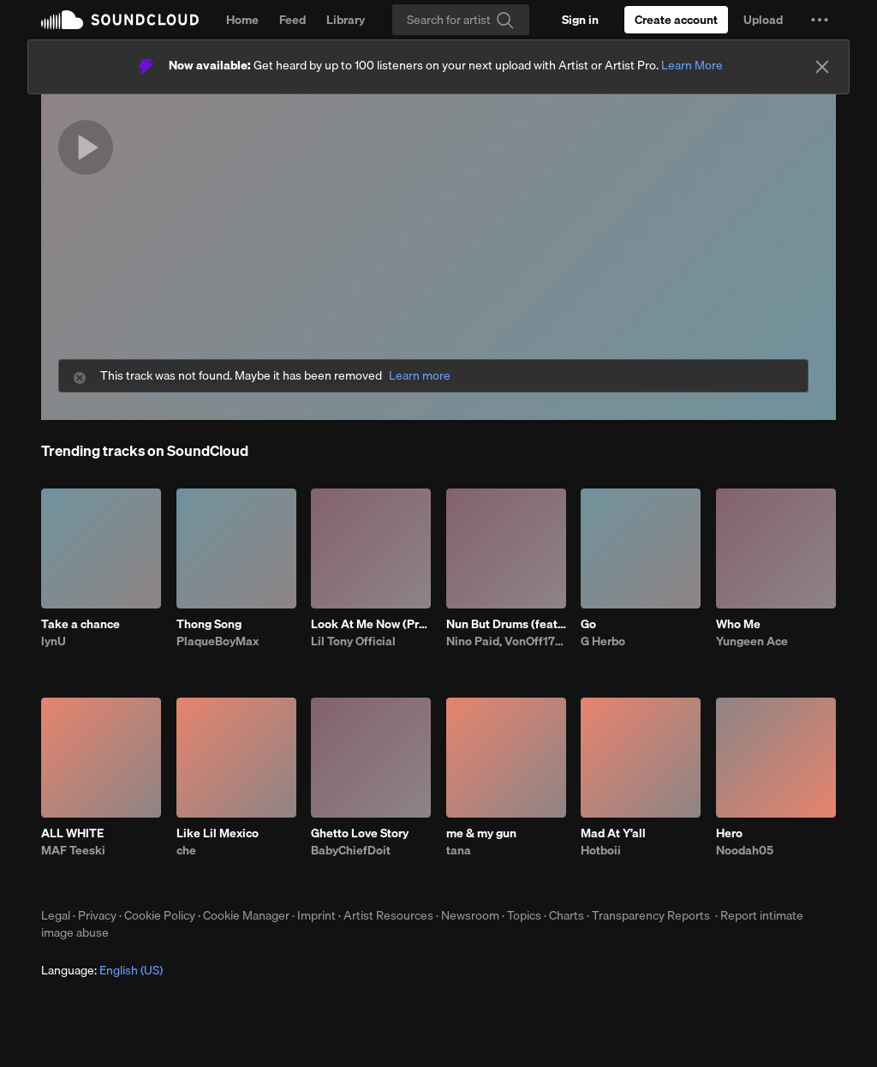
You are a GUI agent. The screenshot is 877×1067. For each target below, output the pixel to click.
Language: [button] (102, 970)
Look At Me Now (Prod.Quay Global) (371, 623)
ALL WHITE (72, 833)
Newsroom (470, 915)
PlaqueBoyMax (217, 641)
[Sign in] (580, 19)
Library (345, 19)
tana (458, 850)
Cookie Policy (159, 915)
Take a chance (80, 623)
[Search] (460, 19)
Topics (524, 915)
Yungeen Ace (752, 641)
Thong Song (209, 623)
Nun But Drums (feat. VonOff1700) (506, 623)
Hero (729, 833)
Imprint (316, 915)
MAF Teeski (73, 850)
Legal (55, 915)
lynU (53, 641)
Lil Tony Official (353, 641)
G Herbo (603, 641)
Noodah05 (744, 850)
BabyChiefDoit (351, 850)
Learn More (692, 65)
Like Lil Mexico (217, 833)
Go (588, 623)
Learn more (419, 376)
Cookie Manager (246, 915)
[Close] (822, 66)
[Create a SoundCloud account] (676, 19)
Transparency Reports (651, 915)
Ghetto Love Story (360, 833)
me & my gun (481, 833)
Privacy (97, 915)
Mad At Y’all (613, 833)
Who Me (738, 623)
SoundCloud (120, 19)
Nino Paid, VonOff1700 (506, 641)
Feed (292, 19)
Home (242, 19)
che (186, 850)
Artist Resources (388, 915)
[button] (819, 19)
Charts (566, 915)
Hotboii (601, 850)
